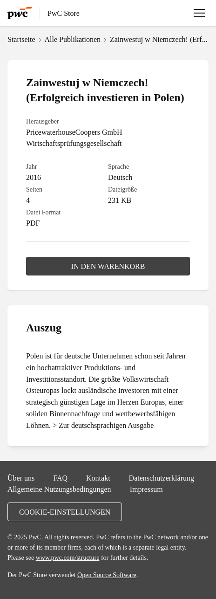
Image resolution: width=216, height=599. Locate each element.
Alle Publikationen (73, 39)
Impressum (146, 489)
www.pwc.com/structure (68, 557)
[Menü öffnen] (199, 13)
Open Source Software (106, 574)
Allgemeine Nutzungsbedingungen (59, 489)
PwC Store (63, 13)
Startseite (21, 39)
